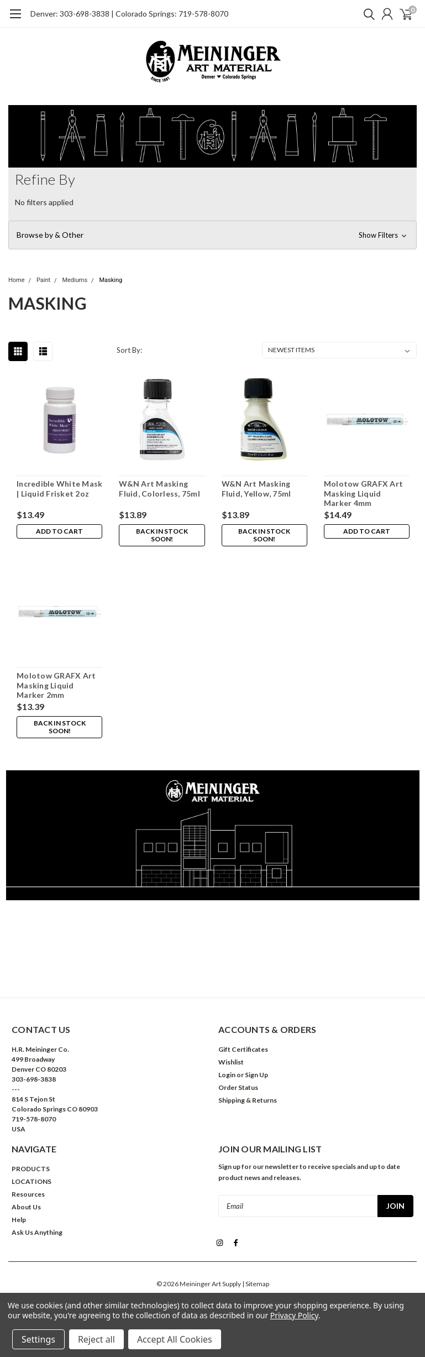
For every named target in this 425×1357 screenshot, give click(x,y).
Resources (28, 1194)
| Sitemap (255, 1282)
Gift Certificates (243, 1049)
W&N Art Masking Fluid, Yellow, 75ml (256, 488)
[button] (212, 235)
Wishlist (231, 1062)
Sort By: (129, 350)
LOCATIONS (31, 1181)
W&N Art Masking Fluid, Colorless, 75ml (159, 488)
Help (19, 1219)
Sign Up (256, 1075)
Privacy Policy (294, 1315)
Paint (43, 280)
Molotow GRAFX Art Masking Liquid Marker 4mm (363, 493)
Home (16, 280)
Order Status (238, 1087)
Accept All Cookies (174, 1339)
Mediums (74, 280)
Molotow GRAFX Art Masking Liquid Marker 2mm (56, 685)
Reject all (96, 1339)
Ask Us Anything (37, 1232)
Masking (110, 280)
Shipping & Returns (247, 1100)
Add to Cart (59, 531)
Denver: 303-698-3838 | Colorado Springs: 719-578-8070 (129, 13)
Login (226, 1075)
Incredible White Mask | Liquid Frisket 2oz (59, 488)
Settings (38, 1339)
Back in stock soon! (162, 535)
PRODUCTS (31, 1169)
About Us (26, 1207)
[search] (366, 14)
